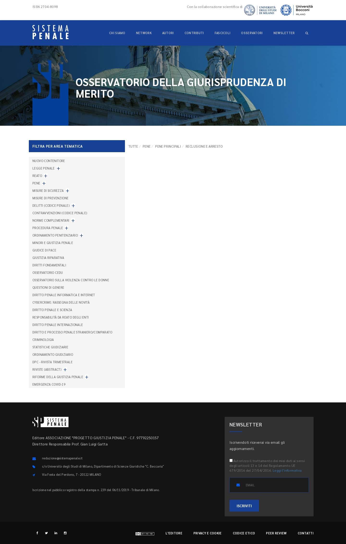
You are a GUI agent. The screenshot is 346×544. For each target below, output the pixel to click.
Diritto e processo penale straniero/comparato (72, 332)
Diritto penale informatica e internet (63, 295)
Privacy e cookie (207, 533)
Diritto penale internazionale (57, 325)
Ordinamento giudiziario (52, 354)
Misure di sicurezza (48, 190)
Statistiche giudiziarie (50, 347)
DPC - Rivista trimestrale (52, 362)
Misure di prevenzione (50, 198)
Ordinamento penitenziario (55, 235)
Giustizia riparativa (48, 258)
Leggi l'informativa (287, 470)
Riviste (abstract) (47, 369)
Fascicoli (223, 33)
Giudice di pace (44, 250)
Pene (147, 146)
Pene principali (168, 146)
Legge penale (43, 168)
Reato (37, 176)
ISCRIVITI (244, 505)
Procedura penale (47, 228)
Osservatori (252, 33)
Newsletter (284, 33)
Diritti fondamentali (49, 265)
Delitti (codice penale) (51, 205)
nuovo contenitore (48, 161)
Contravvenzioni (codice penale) (59, 213)
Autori (168, 33)
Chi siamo (117, 33)
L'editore (174, 533)
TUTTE (133, 146)
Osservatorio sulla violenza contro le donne (70, 280)
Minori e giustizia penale (52, 243)
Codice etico (244, 533)
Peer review (276, 533)
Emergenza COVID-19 (48, 384)
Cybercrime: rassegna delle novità (61, 302)
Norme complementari (50, 220)
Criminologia (43, 340)
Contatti (306, 533)
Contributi (194, 33)
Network (144, 33)
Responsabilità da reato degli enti (60, 317)
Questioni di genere (48, 287)
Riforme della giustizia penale (57, 377)
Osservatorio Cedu (47, 272)
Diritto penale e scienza (52, 310)
